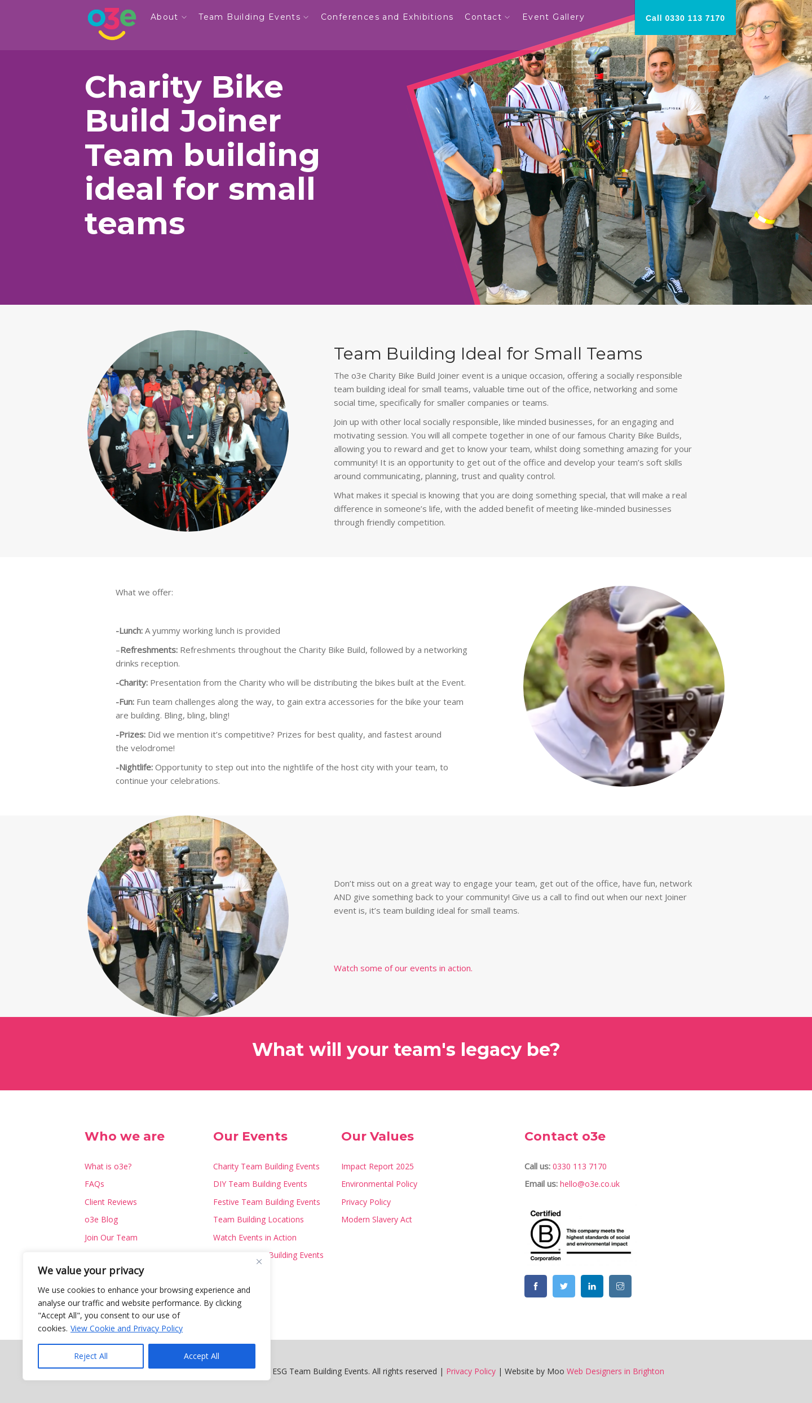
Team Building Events (254, 17)
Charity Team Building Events (266, 1166)
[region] (147, 1316)
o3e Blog (101, 1219)
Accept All (201, 1356)
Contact (488, 17)
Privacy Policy (366, 1201)
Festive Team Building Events (266, 1201)
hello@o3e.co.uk (590, 1183)
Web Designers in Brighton (615, 1371)
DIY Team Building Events (260, 1183)
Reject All (91, 1356)
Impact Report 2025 (377, 1166)
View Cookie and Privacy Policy (126, 1328)
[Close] (259, 1261)
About (169, 17)
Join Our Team (111, 1237)
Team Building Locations (258, 1219)
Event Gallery (558, 17)
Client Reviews (111, 1201)
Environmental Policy (379, 1183)
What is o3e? (108, 1166)
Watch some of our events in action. (403, 968)
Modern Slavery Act (376, 1219)
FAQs (94, 1183)
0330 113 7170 (580, 1166)
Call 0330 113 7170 (685, 18)
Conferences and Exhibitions (391, 17)
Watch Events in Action (255, 1237)
